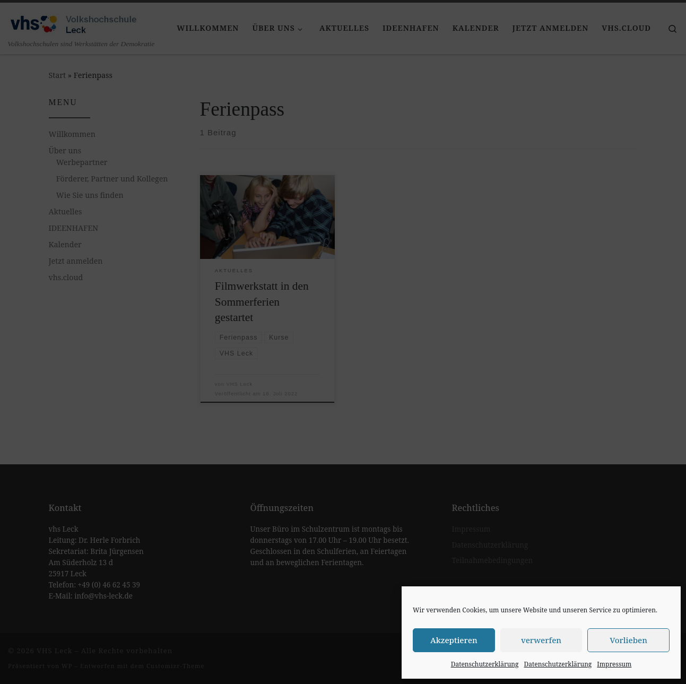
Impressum (614, 664)
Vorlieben (628, 640)
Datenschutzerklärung (485, 664)
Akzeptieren (453, 640)
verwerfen (541, 640)
